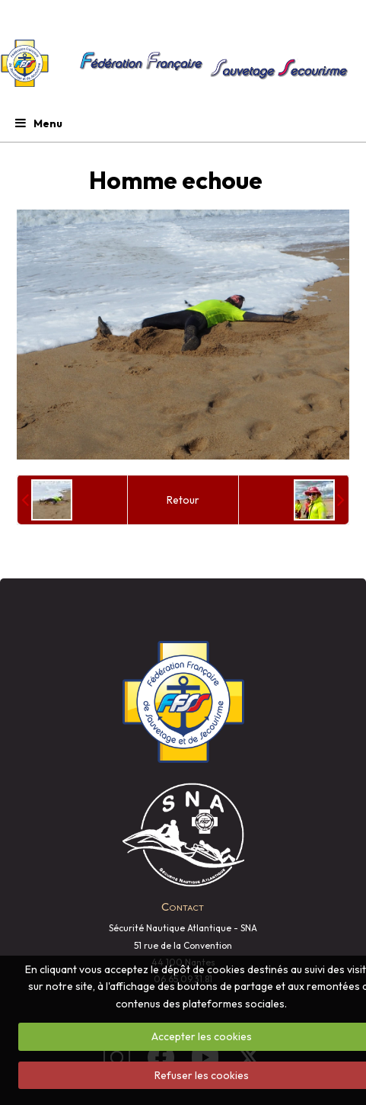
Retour (183, 500)
